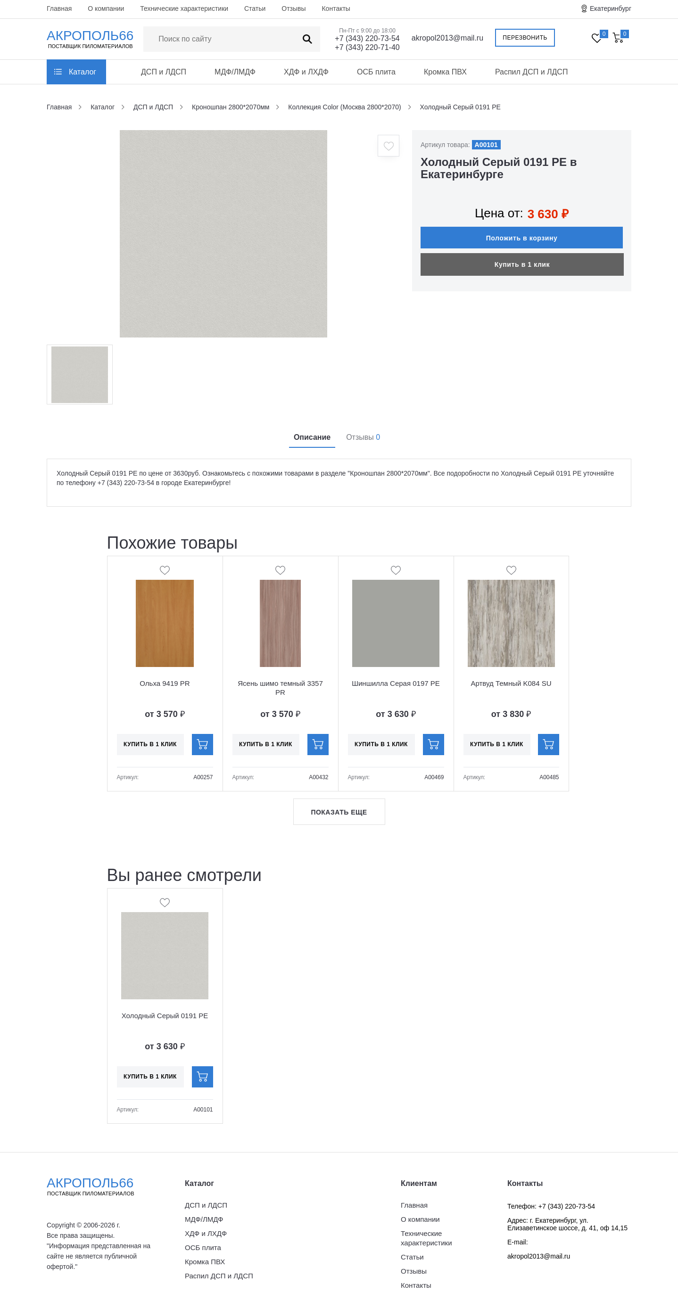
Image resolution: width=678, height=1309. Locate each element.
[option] (223, 234)
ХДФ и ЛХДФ (306, 72)
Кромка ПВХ (445, 72)
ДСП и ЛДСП (163, 72)
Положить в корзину (522, 238)
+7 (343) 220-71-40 (367, 47)
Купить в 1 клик (522, 264)
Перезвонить (525, 37)
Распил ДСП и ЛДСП (531, 72)
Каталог (82, 72)
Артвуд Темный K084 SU (511, 683)
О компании (106, 8)
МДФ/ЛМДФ (235, 72)
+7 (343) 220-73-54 (367, 38)
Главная (59, 8)
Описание (312, 437)
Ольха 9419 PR (165, 683)
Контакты (336, 8)
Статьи (254, 8)
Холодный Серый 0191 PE (165, 1016)
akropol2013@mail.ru (447, 38)
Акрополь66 (98, 1186)
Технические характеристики (184, 8)
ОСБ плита (376, 72)
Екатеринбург (610, 8)
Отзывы (293, 8)
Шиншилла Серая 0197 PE (396, 683)
